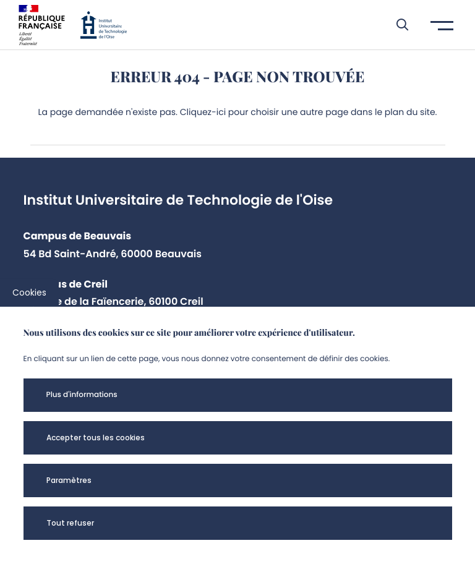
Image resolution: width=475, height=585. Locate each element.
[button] (396, 24)
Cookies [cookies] (29, 292)
